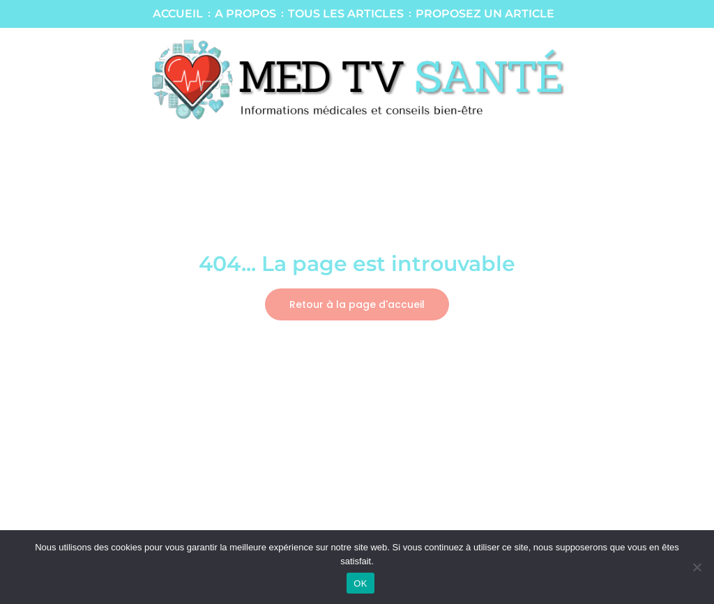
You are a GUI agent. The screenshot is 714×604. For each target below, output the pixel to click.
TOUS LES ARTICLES (346, 13)
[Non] (697, 567)
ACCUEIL (178, 13)
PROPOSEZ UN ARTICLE (485, 13)
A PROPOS (245, 13)
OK (360, 583)
